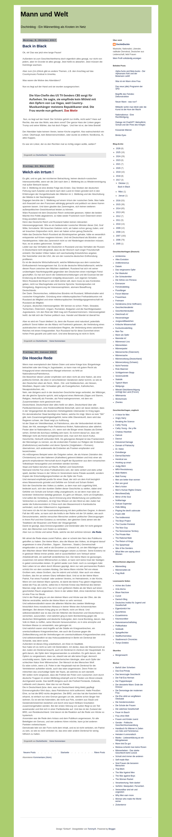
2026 (118, 148)
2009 (118, 228)
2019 (118, 172)
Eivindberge (120, 452)
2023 (118, 160)
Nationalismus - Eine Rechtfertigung (124, 116)
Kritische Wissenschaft (125, 324)
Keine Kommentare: (58, 155)
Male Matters (121, 473)
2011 (118, 220)
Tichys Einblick (122, 643)
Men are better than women (127, 480)
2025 (118, 152)
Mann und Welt (44, 14)
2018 (118, 176)
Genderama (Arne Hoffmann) (128, 304)
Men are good (121, 483)
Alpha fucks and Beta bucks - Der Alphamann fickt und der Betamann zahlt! (130, 73)
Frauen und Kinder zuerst (126, 719)
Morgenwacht (121, 655)
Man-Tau (119, 331)
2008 (118, 232)
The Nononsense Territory (127, 531)
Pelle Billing (120, 507)
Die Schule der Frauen (125, 705)
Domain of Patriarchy (124, 445)
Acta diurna (120, 589)
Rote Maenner (121, 369)
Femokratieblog (122, 287)
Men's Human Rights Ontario (128, 490)
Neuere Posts (29, 752)
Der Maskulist (121, 273)
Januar (121, 196)
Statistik (118, 379)
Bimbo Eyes (120, 135)
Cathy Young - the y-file (125, 428)
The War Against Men (125, 772)
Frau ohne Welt (122, 716)
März (120, 191)
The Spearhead (122, 545)
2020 (118, 168)
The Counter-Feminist (125, 524)
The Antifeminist (122, 517)
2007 (118, 236)
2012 (118, 216)
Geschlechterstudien (124, 311)
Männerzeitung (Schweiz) (126, 362)
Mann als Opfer (122, 335)
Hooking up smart (123, 462)
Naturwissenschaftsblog (126, 622)
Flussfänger (120, 290)
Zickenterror (120, 805)
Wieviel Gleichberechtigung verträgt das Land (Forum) (127, 391)
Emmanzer (120, 283)
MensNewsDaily (122, 493)
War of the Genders (124, 548)
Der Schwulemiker (123, 276)
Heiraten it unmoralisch (125, 734)
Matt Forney (120, 476)
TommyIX (92, 829)
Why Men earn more (124, 795)
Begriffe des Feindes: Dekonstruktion (124, 95)
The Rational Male (123, 538)
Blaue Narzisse (122, 592)
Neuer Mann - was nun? (126, 102)
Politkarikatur (121, 626)
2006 (118, 240)
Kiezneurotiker (121, 619)
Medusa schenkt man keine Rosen (130, 747)
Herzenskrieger (122, 318)
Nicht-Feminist (121, 365)
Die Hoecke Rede (38, 358)
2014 (118, 208)
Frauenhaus (120, 297)
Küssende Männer (123, 130)
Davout (118, 439)
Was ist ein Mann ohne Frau (128, 81)
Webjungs (119, 386)
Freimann (119, 300)
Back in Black (35, 46)
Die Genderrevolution (124, 702)
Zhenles (119, 402)
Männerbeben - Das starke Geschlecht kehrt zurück (127, 751)
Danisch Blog (121, 599)
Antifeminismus (122, 263)
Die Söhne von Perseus (126, 280)
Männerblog (120, 566)
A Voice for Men (122, 415)
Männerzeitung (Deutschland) (128, 359)
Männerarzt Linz (122, 341)
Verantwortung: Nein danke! (127, 783)
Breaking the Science (124, 421)
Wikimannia (120, 395)
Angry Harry (120, 418)
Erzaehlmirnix (121, 615)
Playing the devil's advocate (127, 510)
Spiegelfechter (121, 632)
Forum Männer (122, 294)
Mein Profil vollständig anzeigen (127, 58)
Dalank (118, 266)
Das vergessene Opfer (125, 270)
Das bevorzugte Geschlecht (127, 674)
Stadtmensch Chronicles (126, 639)
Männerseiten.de (122, 570)
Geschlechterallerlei (124, 307)
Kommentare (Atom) (42, 757)
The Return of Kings (124, 541)
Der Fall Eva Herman (124, 678)
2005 (118, 244)
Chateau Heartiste (123, 432)
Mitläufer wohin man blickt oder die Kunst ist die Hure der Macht (130, 108)
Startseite (65, 752)
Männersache (121, 355)
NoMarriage (120, 500)
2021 (118, 164)
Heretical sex (121, 459)
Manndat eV (120, 338)
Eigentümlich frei (122, 608)
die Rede (96, 532)
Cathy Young (121, 425)
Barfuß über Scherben (125, 667)
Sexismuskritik (121, 376)
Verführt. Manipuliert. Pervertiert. (129, 786)
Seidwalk (119, 629)
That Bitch (119, 769)
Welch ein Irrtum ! (38, 172)
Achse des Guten (123, 585)
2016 (118, 200)
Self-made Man (122, 760)
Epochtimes (120, 612)
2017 (118, 180)
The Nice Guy (121, 528)
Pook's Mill (120, 514)
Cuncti (118, 596)
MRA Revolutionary (124, 469)
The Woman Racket (124, 779)
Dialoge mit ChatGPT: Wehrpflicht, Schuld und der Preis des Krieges (130, 123)
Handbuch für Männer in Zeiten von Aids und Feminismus (129, 729)
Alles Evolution (122, 259)
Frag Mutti (119, 573)
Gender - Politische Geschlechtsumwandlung (126, 723)
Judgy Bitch (120, 466)
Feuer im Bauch (122, 712)
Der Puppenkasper (123, 681)
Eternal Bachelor (122, 456)
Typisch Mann (121, 383)
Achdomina (120, 256)
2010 (118, 224)
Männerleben (121, 345)
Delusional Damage (124, 442)
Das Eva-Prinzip (122, 671)
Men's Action (121, 486)
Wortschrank (121, 399)
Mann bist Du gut (123, 743)
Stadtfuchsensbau (123, 636)
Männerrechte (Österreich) (127, 352)
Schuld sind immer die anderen (129, 756)
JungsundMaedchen (124, 321)
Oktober (122, 183)
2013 (118, 212)
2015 (118, 204)
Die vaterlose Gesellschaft (127, 709)
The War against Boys (125, 776)
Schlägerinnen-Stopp (124, 372)
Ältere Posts (99, 752)
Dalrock (118, 435)
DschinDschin (123, 44)
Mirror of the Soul (123, 497)
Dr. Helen (119, 449)
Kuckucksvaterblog (123, 328)
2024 (118, 156)
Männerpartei (121, 348)
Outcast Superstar (123, 504)
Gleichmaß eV (121, 314)
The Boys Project (123, 521)
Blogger (112, 829)
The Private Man (122, 534)
